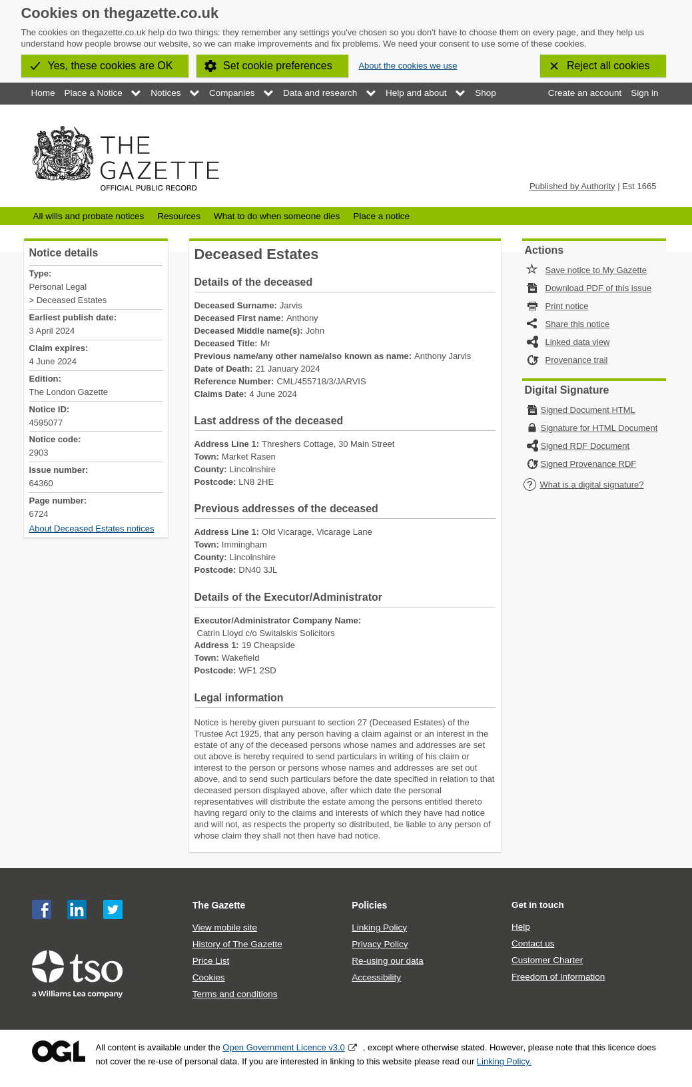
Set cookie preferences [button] (277, 65)
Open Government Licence (58, 1051)
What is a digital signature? (583, 485)
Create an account (584, 93)
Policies (369, 905)
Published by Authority (572, 186)
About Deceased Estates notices (92, 529)
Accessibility (376, 977)
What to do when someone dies (277, 216)
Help (521, 927)
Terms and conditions (235, 994)
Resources (178, 216)
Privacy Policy (380, 944)
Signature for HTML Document (599, 428)
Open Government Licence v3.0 (283, 1047)
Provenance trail (576, 360)
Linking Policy (379, 927)
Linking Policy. (504, 1061)
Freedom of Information (558, 977)
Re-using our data (387, 961)
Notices (165, 93)
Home (43, 93)
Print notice (567, 306)
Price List (211, 961)
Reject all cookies (608, 65)
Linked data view (577, 342)
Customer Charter (547, 960)
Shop (485, 93)
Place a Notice (94, 93)
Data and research (320, 93)
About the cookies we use (407, 66)
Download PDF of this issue (598, 288)
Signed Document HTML (588, 410)
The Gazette (219, 905)
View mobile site (224, 927)
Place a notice (381, 216)
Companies (231, 93)
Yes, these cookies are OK (110, 65)
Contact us (533, 943)
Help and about (416, 93)
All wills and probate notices (89, 216)
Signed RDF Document (585, 446)
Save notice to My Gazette (596, 270)
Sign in (644, 93)
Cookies (208, 977)
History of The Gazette (237, 944)
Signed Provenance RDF (589, 464)
